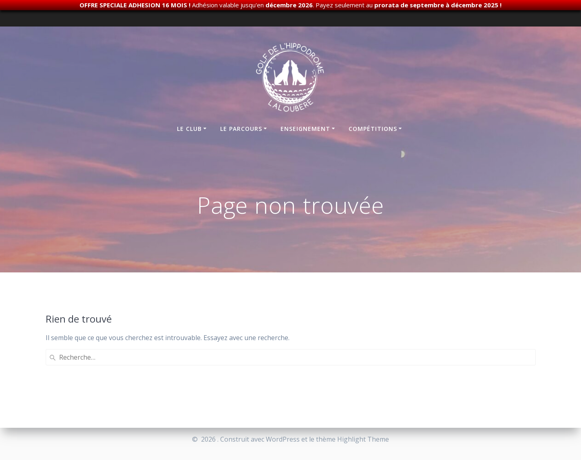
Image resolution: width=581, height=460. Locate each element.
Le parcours (241, 129)
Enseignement (305, 129)
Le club (189, 129)
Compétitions (373, 129)
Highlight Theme (363, 439)
